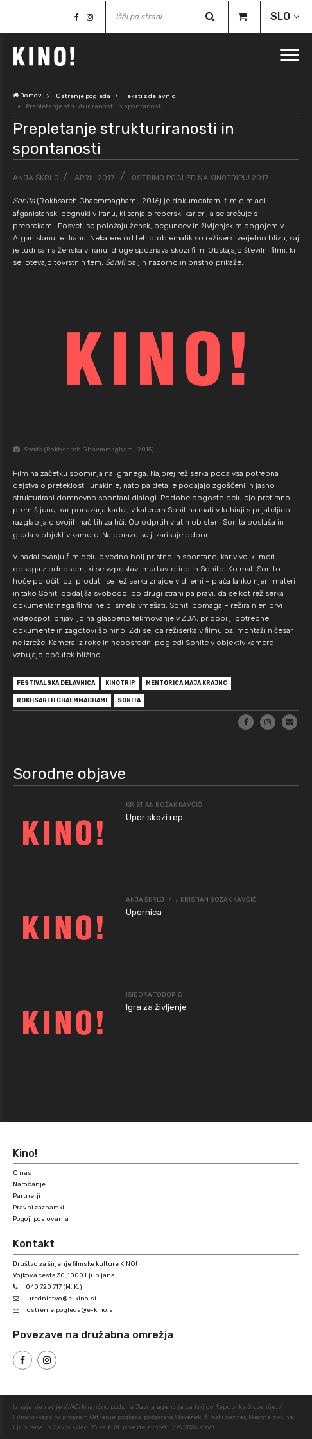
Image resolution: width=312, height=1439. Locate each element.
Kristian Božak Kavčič (164, 805)
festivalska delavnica (56, 683)
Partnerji (26, 1196)
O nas (22, 1173)
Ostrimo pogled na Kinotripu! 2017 (200, 177)
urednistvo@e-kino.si (61, 1298)
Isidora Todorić (154, 994)
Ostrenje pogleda (83, 96)
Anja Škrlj (36, 177)
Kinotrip (120, 683)
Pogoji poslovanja (41, 1219)
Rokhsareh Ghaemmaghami (62, 700)
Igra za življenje (156, 1007)
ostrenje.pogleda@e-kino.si (71, 1310)
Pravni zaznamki (38, 1207)
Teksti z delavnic (150, 96)
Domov (27, 95)
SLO (280, 16)
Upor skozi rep (154, 817)
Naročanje (29, 1184)
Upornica (144, 912)
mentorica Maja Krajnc (186, 683)
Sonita (129, 700)
